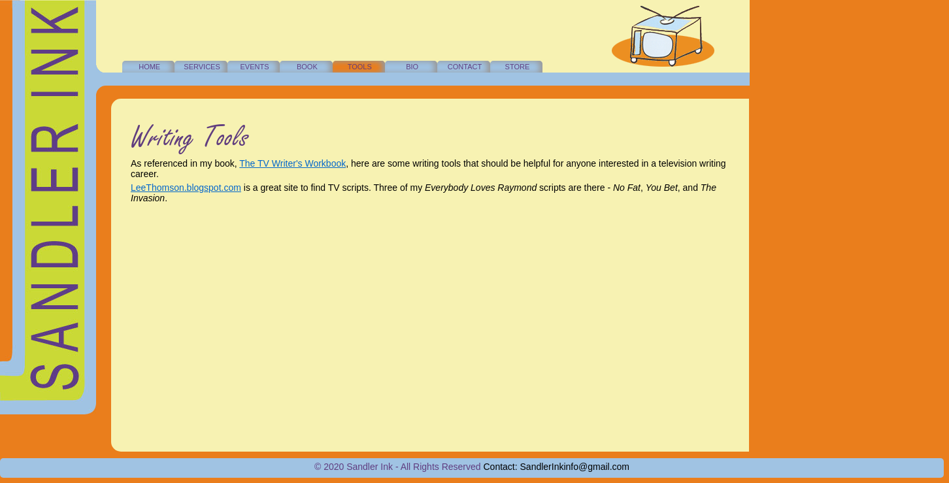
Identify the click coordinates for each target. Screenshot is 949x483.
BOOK (307, 67)
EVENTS (254, 67)
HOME (149, 67)
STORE (517, 67)
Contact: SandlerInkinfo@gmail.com (557, 466)
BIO (412, 67)
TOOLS (360, 67)
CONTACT (465, 67)
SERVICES (202, 67)
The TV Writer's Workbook (292, 163)
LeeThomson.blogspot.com (186, 187)
